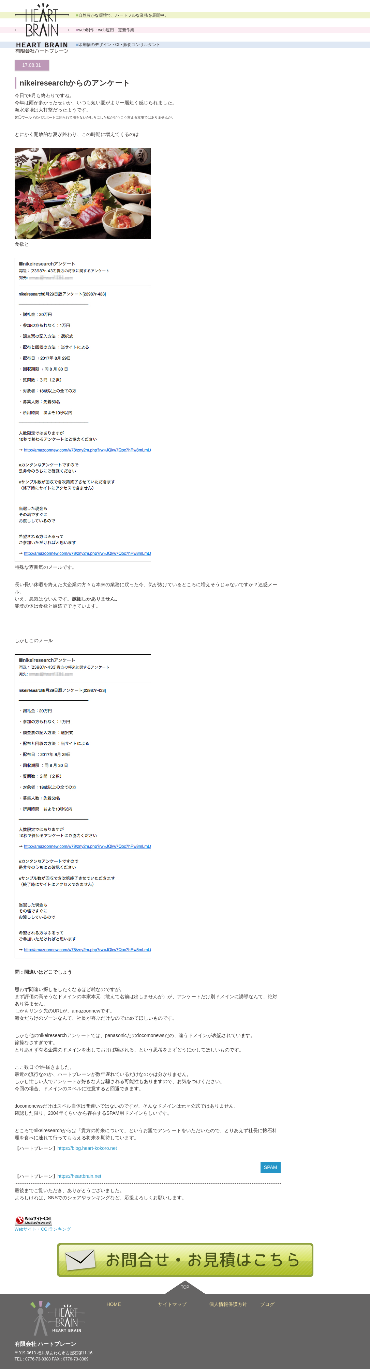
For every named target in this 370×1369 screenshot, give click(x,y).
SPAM (270, 1167)
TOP (185, 1287)
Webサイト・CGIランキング (43, 1229)
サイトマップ (172, 1304)
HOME (114, 1304)
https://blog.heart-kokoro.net (87, 1148)
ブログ (267, 1304)
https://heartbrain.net (79, 1176)
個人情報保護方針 (228, 1304)
